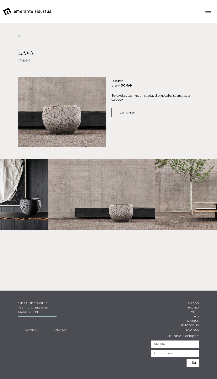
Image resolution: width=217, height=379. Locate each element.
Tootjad (193, 316)
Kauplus (192, 329)
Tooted (193, 307)
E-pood (193, 303)
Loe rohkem (127, 112)
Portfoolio (190, 325)
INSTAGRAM (60, 330)
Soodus (193, 320)
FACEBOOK (31, 330)
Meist (195, 312)
